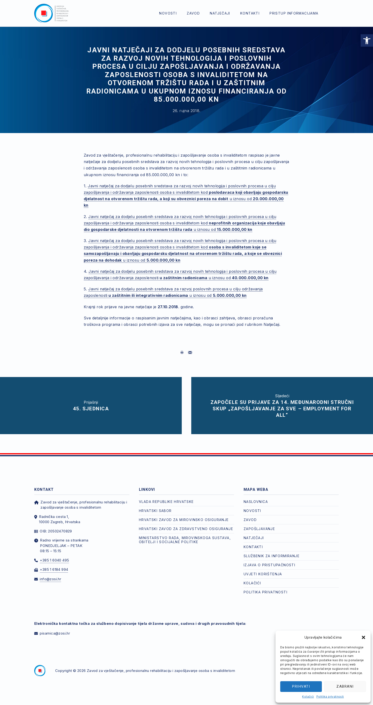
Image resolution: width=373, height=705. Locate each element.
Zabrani (345, 686)
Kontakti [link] (250, 13)
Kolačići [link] (308, 696)
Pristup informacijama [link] (294, 13)
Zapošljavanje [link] (259, 529)
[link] (367, 40)
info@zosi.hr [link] (50, 579)
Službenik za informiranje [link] (271, 556)
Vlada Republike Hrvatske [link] (166, 502)
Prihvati (301, 686)
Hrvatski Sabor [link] (155, 511)
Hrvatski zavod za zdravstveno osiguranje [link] (186, 529)
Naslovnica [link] (256, 502)
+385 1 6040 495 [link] (54, 560)
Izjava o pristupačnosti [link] (269, 565)
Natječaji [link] (220, 13)
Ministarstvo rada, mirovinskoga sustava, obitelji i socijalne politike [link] (185, 540)
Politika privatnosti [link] (330, 696)
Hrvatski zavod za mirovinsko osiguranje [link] (184, 520)
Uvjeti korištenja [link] (263, 574)
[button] (363, 637)
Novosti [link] (168, 13)
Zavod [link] (193, 13)
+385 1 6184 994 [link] (54, 569)
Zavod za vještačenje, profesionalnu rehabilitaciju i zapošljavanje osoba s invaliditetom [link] (161, 670)
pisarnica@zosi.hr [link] (55, 633)
